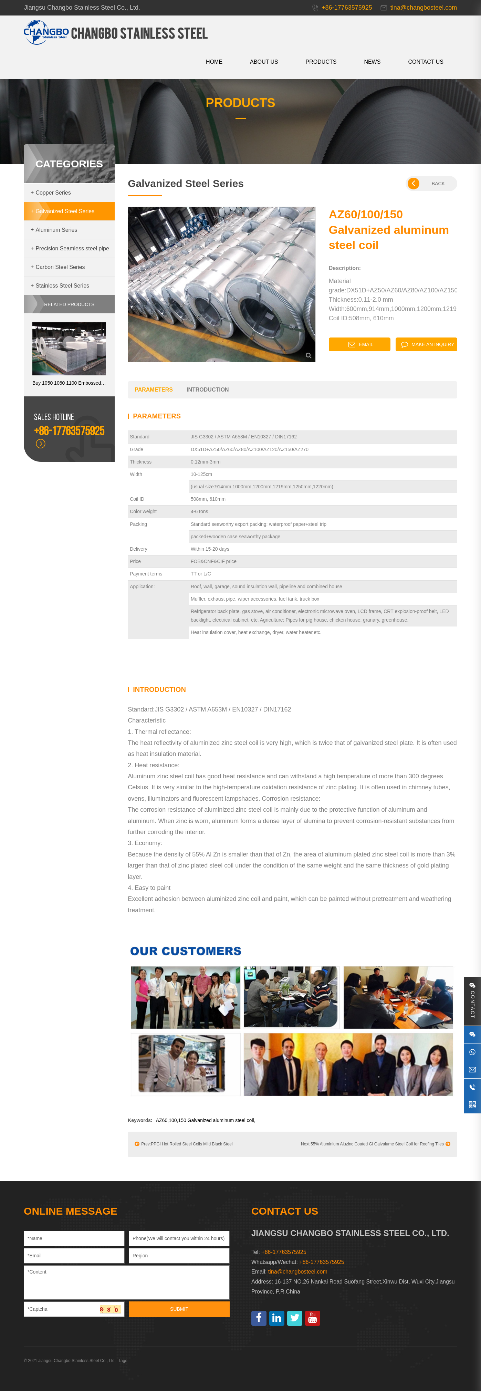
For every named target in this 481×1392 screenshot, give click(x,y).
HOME (214, 62)
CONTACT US (425, 62)
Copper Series (51, 194)
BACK (426, 184)
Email (360, 345)
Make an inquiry (427, 345)
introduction (208, 391)
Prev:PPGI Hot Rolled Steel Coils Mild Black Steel (184, 1144)
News (372, 62)
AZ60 (161, 1121)
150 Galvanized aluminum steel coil (216, 1121)
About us (264, 62)
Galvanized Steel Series (63, 212)
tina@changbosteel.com (297, 1272)
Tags (123, 1361)
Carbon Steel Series (58, 268)
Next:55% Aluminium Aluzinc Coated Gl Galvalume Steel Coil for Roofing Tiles (375, 1144)
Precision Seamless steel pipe (70, 249)
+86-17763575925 (321, 1263)
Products (320, 62)
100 (173, 1121)
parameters (154, 391)
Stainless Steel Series (60, 287)
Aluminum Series (54, 231)
